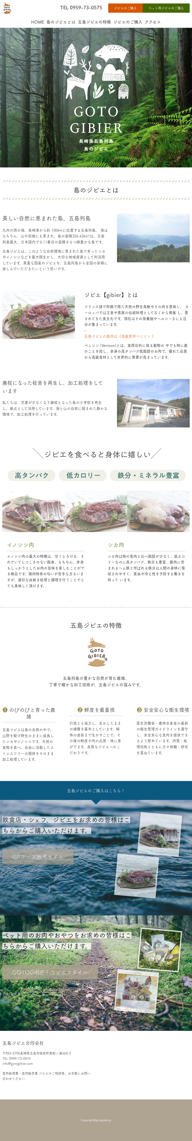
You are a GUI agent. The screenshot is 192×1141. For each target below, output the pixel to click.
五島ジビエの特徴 (94, 22)
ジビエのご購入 (125, 8)
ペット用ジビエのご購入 (166, 8)
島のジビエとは (60, 22)
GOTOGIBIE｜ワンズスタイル (50, 972)
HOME (37, 22)
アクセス (153, 22)
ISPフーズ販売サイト (38, 857)
